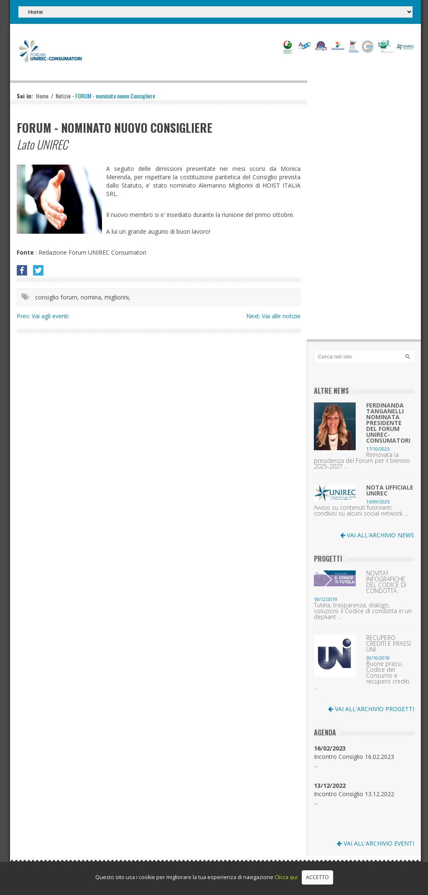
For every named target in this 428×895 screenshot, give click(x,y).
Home (42, 95)
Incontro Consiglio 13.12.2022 (354, 790)
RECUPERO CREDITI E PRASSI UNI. (388, 644)
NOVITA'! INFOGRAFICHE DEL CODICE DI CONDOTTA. (386, 582)
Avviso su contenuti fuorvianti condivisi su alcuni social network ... (361, 510)
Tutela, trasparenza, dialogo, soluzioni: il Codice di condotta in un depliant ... (363, 611)
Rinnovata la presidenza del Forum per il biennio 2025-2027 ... (362, 460)
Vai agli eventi (50, 316)
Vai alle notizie (281, 316)
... (316, 765)
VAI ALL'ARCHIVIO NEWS (377, 535)
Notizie (63, 95)
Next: (254, 316)
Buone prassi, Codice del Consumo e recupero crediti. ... (362, 675)
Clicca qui (286, 877)
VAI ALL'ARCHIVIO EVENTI (375, 843)
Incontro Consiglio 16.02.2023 (354, 752)
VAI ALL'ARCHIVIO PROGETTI (371, 709)
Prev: (24, 316)
